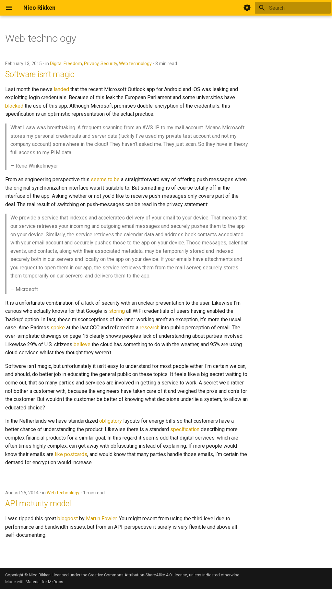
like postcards (71, 454)
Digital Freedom (66, 63)
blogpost (67, 518)
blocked (14, 106)
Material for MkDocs (44, 581)
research (150, 327)
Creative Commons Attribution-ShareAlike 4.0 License (137, 574)
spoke (58, 327)
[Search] (293, 8)
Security (109, 63)
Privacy (91, 63)
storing (117, 311)
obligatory (110, 421)
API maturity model (38, 503)
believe (82, 344)
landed (61, 89)
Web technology (135, 63)
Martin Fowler (101, 518)
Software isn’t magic (39, 74)
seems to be (105, 179)
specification (184, 429)
